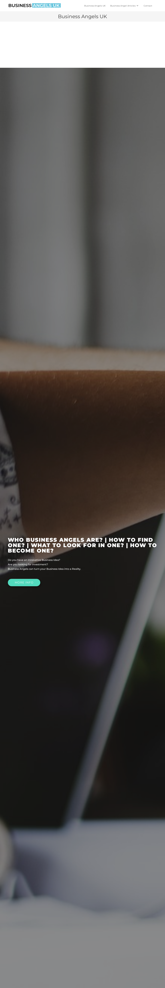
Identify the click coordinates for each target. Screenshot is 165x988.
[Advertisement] (82, 44)
